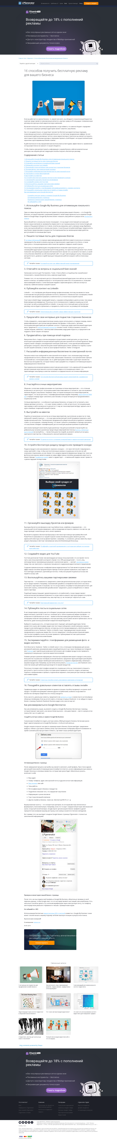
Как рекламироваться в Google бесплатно (38, 192)
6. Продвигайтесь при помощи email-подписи (39, 169)
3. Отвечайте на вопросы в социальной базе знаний (42, 163)
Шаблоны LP (54, 3)
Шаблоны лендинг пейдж (65, 1108)
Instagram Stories (72, 663)
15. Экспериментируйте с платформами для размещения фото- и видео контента (52, 188)
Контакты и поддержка (45, 1109)
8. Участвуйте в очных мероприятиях (36, 173)
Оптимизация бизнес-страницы (38, 198)
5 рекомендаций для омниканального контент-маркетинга (85, 986)
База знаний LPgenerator (26, 1110)
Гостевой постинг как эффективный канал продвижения (59, 263)
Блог (20, 1105)
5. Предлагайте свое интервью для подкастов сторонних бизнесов (47, 167)
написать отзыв (65, 697)
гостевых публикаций (32, 240)
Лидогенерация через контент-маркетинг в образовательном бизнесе (31, 1012)
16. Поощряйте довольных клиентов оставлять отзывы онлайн (46, 190)
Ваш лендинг (32, 783)
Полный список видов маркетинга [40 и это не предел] (57, 1037)
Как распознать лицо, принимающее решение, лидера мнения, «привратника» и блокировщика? (58, 986)
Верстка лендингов (83, 1105)
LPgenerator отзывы (25, 1112)
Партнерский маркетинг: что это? (52, 603)
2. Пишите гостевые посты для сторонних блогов (41, 161)
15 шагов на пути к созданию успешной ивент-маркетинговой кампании (65, 439)
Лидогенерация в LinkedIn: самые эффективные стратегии (60, 312)
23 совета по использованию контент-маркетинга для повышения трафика (85, 1012)
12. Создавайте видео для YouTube (36, 182)
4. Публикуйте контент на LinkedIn (36, 165)
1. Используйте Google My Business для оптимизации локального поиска (49, 159)
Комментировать (42, 943)
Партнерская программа (65, 1112)
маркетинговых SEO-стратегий (54, 913)
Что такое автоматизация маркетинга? (58, 1012)
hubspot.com (37, 922)
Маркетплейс (62, 1115)
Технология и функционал (66, 1105)
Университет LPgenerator (26, 1108)
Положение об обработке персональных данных (46, 1106)
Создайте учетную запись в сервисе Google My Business (47, 195)
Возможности (45, 3)
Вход (80, 3)
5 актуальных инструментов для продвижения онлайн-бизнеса (28, 986)
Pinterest (30, 651)
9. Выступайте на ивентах (33, 176)
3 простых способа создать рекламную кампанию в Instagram (61, 680)
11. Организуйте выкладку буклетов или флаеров (41, 180)
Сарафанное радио (41, 457)
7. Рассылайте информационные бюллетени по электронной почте (47, 171)
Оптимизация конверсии (85, 1110)
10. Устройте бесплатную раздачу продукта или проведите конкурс (47, 178)
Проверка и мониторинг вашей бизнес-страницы (45, 200)
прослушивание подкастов (47, 327)
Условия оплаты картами (25, 1138)
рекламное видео (82, 562)
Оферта (40, 1112)
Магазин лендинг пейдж (65, 1110)
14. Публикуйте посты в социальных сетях (38, 186)
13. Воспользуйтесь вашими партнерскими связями (42, 184)
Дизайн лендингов (83, 1108)
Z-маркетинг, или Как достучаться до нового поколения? (30, 1037)
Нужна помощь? (73, 3)
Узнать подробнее (56, 49)
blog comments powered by (31, 1045)
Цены (61, 3)
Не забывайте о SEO (34, 202)
